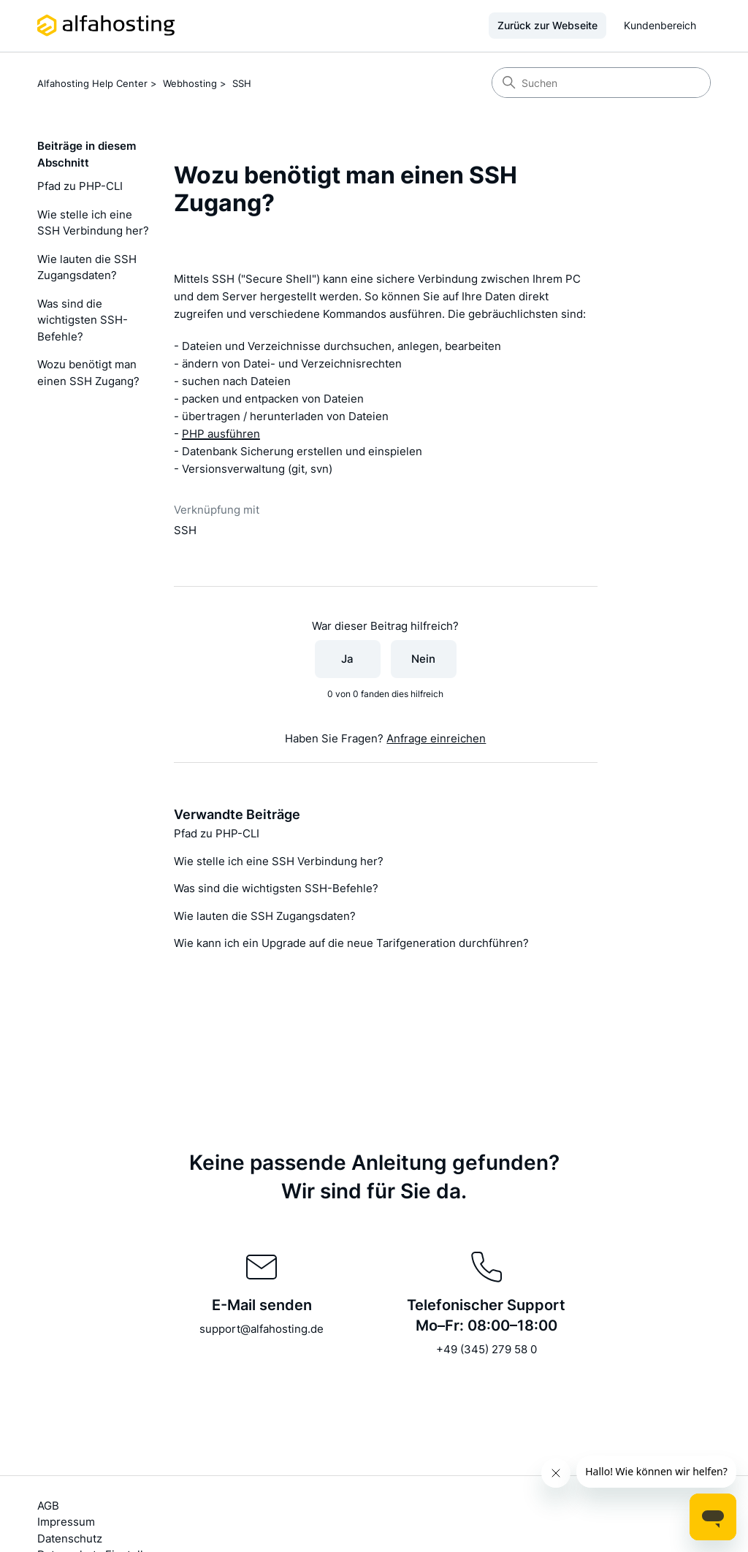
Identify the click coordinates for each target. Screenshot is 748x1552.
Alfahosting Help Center (92, 83)
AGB (48, 1506)
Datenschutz (69, 1538)
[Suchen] (601, 82)
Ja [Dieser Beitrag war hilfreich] (347, 659)
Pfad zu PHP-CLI (80, 186)
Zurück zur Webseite (547, 25)
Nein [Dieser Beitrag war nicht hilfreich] (423, 659)
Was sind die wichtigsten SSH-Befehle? (82, 320)
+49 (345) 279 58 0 (486, 1349)
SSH (241, 83)
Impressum (66, 1522)
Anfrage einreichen (436, 738)
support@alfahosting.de (261, 1329)
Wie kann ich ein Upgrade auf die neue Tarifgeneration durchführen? (351, 943)
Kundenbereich (660, 25)
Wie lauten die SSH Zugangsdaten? (87, 267)
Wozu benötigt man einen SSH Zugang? (88, 372)
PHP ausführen (221, 434)
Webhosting (190, 83)
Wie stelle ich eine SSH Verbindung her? (93, 223)
